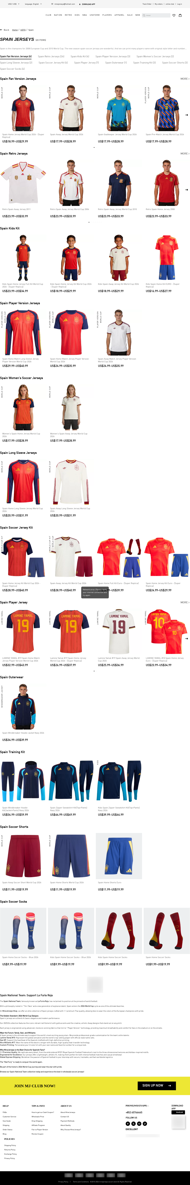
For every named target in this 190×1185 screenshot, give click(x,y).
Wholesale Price (38, 1117)
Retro (68, 17)
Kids (77, 17)
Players (107, 17)
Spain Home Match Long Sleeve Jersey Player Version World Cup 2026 (20, 361)
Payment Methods (67, 1121)
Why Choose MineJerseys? (71, 1130)
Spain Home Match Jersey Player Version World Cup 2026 (69, 361)
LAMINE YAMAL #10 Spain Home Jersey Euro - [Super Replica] (165, 660)
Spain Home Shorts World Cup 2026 (67, 884)
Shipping (6, 1125)
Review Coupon (37, 1134)
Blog (4, 1134)
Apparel (119, 17)
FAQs (5, 1112)
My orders (158, 4)
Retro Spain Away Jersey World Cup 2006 (69, 210)
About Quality (66, 1125)
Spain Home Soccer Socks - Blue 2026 (20, 958)
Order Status (7, 1130)
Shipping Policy (10, 1145)
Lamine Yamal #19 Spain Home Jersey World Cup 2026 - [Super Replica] (68, 660)
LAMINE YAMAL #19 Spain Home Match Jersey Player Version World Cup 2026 (21, 660)
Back (6, 31)
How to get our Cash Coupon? (43, 1112)
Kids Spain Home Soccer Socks (112, 958)
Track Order (147, 4)
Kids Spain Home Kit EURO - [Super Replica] (163, 286)
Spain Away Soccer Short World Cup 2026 (21, 884)
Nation (58, 17)
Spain (31, 31)
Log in (179, 4)
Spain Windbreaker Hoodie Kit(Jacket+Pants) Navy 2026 (15, 810)
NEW (137, 17)
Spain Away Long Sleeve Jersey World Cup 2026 (70, 511)
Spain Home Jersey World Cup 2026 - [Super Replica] (23, 136)
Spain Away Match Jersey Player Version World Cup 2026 (117, 361)
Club (48, 17)
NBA (84, 17)
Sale (130, 17)
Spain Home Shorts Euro (109, 884)
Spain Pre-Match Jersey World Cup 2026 (165, 135)
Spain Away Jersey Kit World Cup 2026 (68, 584)
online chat (170, 4)
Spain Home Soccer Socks (158, 958)
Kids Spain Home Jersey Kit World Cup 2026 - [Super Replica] (70, 286)
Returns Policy (9, 1150)
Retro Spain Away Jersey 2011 (16, 210)
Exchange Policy (10, 1154)
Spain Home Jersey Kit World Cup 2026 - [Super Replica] (21, 585)
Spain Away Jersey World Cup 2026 (66, 135)
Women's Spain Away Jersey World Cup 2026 (68, 436)
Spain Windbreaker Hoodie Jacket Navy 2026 (23, 734)
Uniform (95, 17)
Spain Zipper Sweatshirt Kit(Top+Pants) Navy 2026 (68, 810)
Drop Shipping (37, 1121)
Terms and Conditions (81, 1182)
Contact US (65, 1117)
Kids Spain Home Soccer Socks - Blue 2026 (70, 958)
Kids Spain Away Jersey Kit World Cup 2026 (118, 285)
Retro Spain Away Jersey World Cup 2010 (117, 210)
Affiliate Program (38, 1125)
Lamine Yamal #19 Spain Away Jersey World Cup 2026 (119, 660)
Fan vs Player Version (40, 1130)
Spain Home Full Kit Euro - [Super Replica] (118, 584)
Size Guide (7, 1121)
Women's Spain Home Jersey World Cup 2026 (21, 436)
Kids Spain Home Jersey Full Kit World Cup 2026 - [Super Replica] (22, 286)
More (185, 80)
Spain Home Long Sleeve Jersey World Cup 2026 (22, 511)
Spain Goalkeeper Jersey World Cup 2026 (117, 135)
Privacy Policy (9, 1158)
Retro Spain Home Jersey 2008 (160, 210)
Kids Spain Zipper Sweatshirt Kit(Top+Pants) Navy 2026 (119, 810)
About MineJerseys (68, 1112)
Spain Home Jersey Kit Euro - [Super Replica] (163, 585)
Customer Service (9, 1117)
